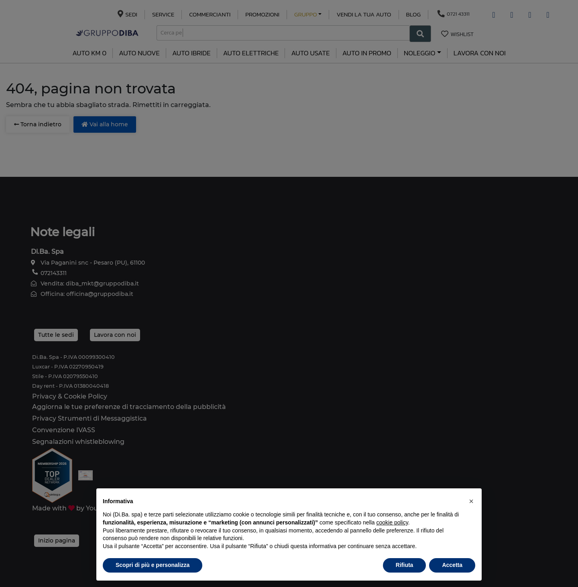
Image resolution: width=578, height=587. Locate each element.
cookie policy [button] (392, 522)
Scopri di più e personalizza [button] (152, 565)
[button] (471, 501)
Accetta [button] (452, 565)
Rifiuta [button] (404, 565)
